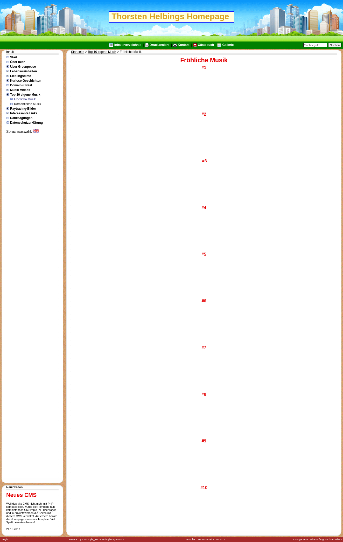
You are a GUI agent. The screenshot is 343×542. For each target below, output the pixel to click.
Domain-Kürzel (21, 85)
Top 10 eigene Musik (25, 94)
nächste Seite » (333, 539)
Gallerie (228, 45)
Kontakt (184, 45)
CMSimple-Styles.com (112, 539)
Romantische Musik (27, 104)
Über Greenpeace (23, 66)
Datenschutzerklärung (26, 122)
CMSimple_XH (90, 539)
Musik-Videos (20, 90)
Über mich (17, 62)
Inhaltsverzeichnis (127, 45)
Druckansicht (159, 45)
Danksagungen (21, 118)
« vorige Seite (300, 539)
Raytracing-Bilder (23, 108)
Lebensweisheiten (23, 71)
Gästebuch (206, 45)
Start (13, 57)
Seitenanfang (317, 539)
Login (5, 539)
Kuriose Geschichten (25, 80)
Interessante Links (23, 113)
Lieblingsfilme (20, 76)
